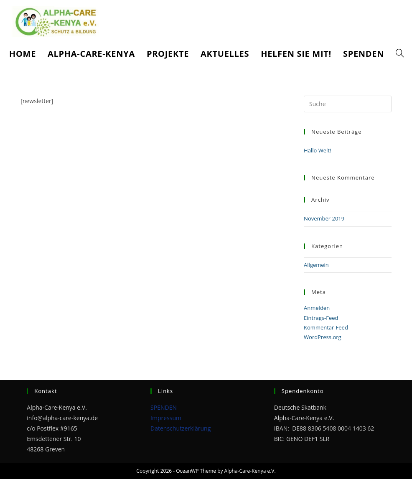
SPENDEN (163, 407)
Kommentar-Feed (326, 327)
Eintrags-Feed (321, 318)
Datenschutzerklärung (180, 428)
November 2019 (324, 218)
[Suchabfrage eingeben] (348, 104)
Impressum (165, 418)
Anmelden (317, 308)
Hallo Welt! (317, 150)
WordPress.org (322, 337)
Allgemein (316, 265)
